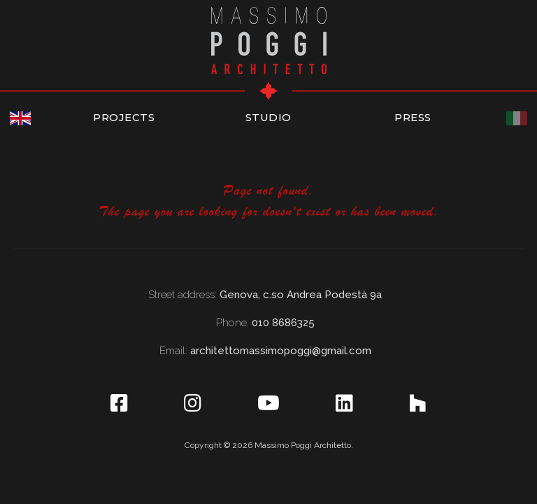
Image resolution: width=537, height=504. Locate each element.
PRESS (412, 117)
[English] (20, 118)
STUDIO (268, 117)
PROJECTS (124, 117)
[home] (269, 39)
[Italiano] (516, 118)
